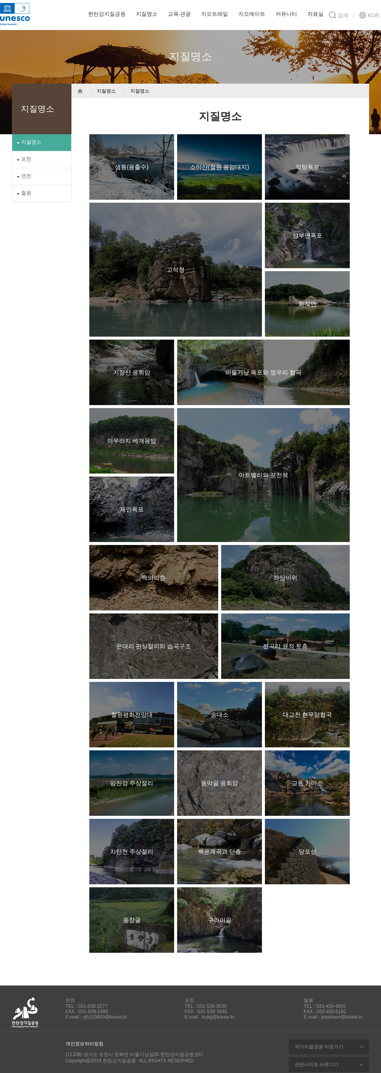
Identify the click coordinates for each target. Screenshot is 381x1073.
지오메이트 (251, 14)
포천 (26, 159)
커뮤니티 (286, 14)
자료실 (315, 14)
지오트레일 (214, 14)
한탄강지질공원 (57, 13)
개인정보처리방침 (84, 1043)
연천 (26, 176)
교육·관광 (179, 14)
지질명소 (146, 14)
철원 (26, 193)
